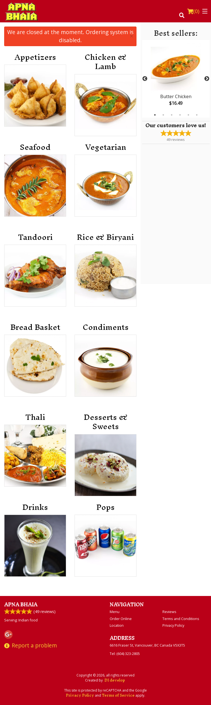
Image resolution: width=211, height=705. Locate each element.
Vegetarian (105, 147)
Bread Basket (35, 327)
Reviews (169, 611)
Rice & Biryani (105, 237)
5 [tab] (188, 115)
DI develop (114, 680)
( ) (193, 11)
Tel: (125, 653)
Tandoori (35, 237)
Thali (35, 417)
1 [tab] (155, 115)
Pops (105, 507)
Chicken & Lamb (105, 62)
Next (207, 79)
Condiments (106, 327)
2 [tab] (163, 115)
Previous (145, 79)
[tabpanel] (175, 78)
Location (117, 625)
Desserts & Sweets (106, 422)
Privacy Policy (173, 625)
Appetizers (35, 57)
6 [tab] (197, 115)
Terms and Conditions (180, 618)
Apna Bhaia (20, 604)
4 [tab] (180, 115)
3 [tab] (171, 115)
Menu (114, 611)
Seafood (35, 147)
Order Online (121, 618)
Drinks (35, 507)
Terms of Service (118, 695)
